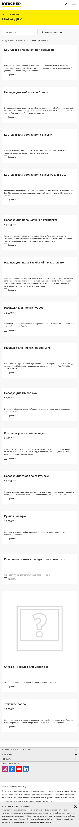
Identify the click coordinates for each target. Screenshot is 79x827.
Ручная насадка (15, 516)
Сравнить (12, 75)
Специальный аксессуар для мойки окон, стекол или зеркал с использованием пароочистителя (37, 410)
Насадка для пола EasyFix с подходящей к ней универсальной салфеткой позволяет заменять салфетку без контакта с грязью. (35, 151)
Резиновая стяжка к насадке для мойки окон (34, 559)
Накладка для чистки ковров (24, 307)
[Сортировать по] (19, 32)
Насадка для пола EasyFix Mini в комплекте (34, 262)
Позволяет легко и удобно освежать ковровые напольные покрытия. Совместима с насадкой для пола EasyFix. (38, 325)
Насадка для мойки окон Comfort (26, 92)
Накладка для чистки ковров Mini (27, 347)
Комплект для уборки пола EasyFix (28, 134)
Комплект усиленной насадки (24, 433)
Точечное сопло (15, 704)
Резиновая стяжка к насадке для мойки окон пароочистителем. (30, 683)
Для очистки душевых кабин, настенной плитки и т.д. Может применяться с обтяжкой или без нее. (35, 533)
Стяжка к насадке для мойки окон (27, 666)
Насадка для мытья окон (21, 393)
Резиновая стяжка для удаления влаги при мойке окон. (27, 575)
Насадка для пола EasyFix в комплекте (30, 219)
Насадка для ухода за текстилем (26, 475)
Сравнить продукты (52, 32)
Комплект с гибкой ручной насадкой (29, 49)
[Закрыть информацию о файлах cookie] (75, 806)
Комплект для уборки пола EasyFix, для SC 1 (35, 174)
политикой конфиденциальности (36, 822)
